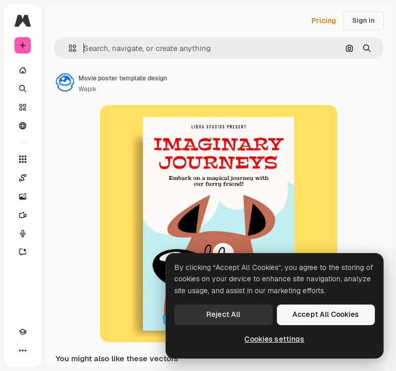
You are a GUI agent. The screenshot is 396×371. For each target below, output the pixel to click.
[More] (22, 350)
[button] (68, 48)
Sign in (363, 20)
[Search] (22, 88)
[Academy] (22, 332)
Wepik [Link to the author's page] (87, 89)
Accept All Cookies (325, 314)
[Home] (22, 70)
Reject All (223, 314)
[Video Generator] (22, 215)
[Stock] (22, 107)
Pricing (323, 20)
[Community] (22, 125)
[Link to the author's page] (65, 82)
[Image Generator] (22, 196)
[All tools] (22, 159)
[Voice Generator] (22, 233)
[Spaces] (22, 178)
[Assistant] (22, 252)
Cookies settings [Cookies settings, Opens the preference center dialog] (274, 339)
